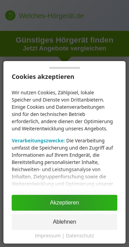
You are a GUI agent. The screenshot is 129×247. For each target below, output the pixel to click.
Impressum (48, 235)
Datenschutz (80, 235)
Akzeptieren (64, 202)
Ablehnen (64, 222)
